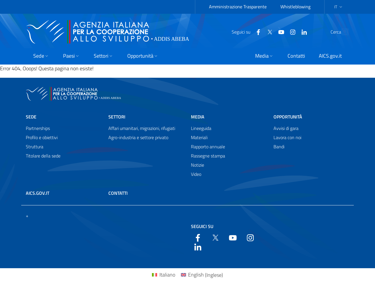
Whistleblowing (295, 6)
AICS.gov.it (37, 193)
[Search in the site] (342, 32)
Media (197, 116)
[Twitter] (256, 31)
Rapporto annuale (208, 146)
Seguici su (202, 226)
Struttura (34, 146)
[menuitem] (163, 274)
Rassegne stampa (208, 155)
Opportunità (288, 116)
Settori (116, 116)
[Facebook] (245, 31)
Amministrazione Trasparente (238, 6)
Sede (31, 116)
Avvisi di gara (286, 128)
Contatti (118, 193)
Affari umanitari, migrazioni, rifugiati (141, 128)
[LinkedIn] (291, 31)
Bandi (279, 146)
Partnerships (38, 128)
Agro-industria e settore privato (138, 137)
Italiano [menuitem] (167, 275)
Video (196, 174)
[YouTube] (268, 31)
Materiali (199, 137)
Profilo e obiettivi (42, 137)
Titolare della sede (43, 155)
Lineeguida (201, 128)
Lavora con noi (287, 137)
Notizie (197, 164)
